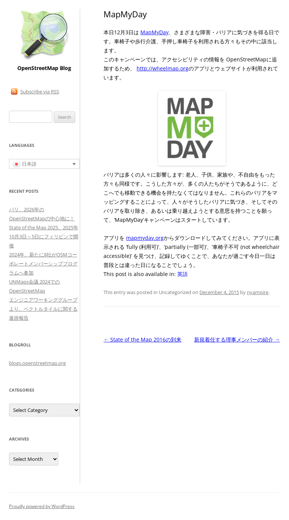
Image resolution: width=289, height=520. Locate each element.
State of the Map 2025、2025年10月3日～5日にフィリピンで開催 (43, 236)
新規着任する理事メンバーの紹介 (237, 339)
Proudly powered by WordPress (42, 506)
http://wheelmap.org (163, 68)
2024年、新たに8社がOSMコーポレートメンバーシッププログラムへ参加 (43, 263)
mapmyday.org (145, 237)
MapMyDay (154, 32)
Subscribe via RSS (39, 91)
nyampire (257, 292)
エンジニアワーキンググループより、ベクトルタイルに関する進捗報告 (43, 308)
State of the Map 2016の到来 (142, 339)
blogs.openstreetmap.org (37, 363)
